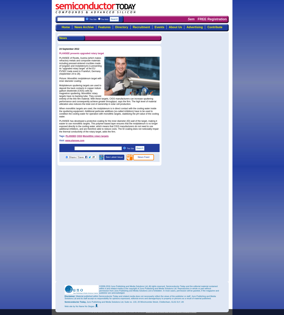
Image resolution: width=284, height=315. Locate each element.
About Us (175, 27)
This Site (135, 149)
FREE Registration (212, 19)
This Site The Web (104, 19)
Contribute (214, 27)
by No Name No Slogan (85, 306)
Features (104, 27)
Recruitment (141, 27)
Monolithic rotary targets (96, 136)
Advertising (195, 27)
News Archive (84, 27)
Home (66, 27)
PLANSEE (71, 136)
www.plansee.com (74, 140)
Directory (121, 27)
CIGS (79, 136)
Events (159, 27)
